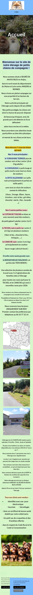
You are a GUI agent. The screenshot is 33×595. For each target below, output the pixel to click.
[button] (3, 550)
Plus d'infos (18, 590)
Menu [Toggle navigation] (16, 12)
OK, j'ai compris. (19, 587)
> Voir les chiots (6, 587)
